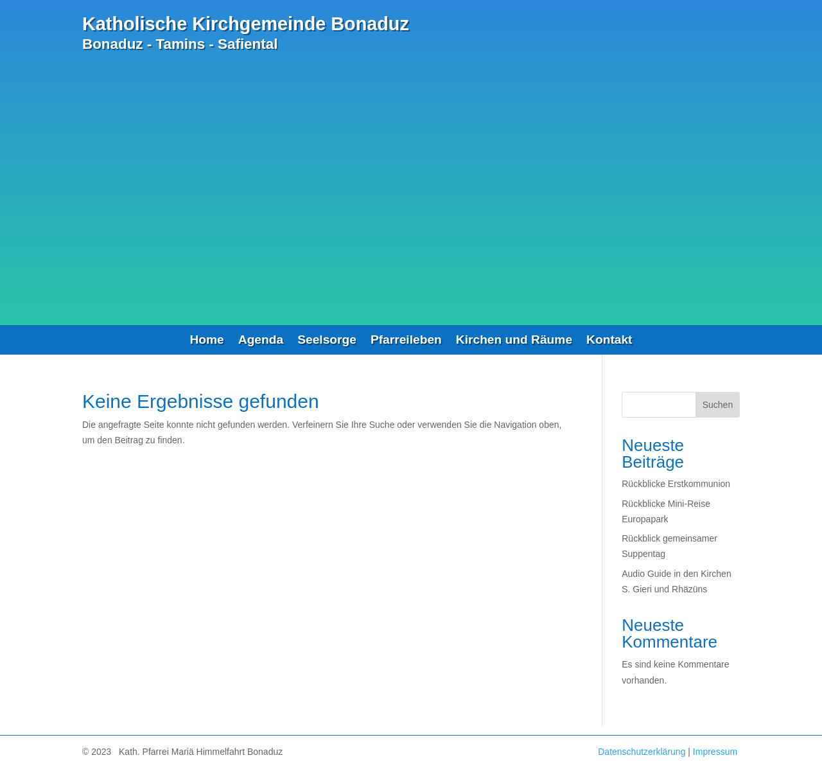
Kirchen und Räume (514, 340)
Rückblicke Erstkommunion (676, 484)
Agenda (260, 340)
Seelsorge (326, 340)
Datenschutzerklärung (641, 752)
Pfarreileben (406, 340)
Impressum (715, 752)
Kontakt (609, 340)
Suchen (718, 405)
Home (206, 340)
